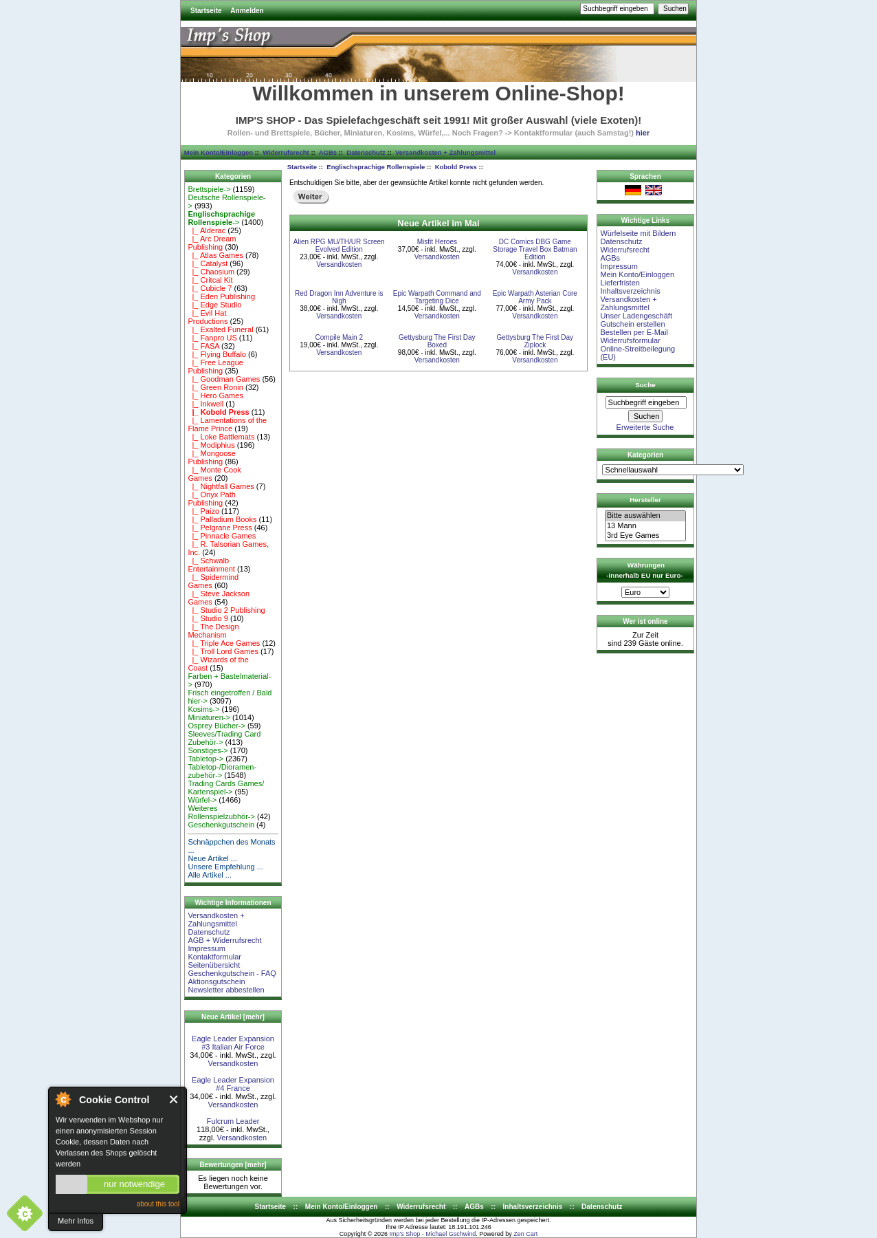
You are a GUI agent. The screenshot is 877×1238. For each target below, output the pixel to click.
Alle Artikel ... (210, 875)
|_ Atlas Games (215, 255)
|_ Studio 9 (208, 618)
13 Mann (645, 526)
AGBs (328, 152)
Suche (645, 385)
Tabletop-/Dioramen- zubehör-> (222, 771)
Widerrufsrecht (286, 152)
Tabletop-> (205, 758)
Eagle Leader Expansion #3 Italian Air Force (233, 1042)
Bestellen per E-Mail (633, 332)
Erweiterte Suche (645, 427)
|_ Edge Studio (214, 305)
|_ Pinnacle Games (222, 536)
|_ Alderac (206, 230)
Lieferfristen (619, 283)
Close (174, 1099)
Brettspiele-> (209, 189)
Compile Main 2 (339, 337)
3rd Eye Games (645, 536)
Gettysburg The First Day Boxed (437, 341)
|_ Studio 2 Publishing (226, 610)
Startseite (206, 10)
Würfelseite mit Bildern (638, 233)
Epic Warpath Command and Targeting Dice (437, 297)
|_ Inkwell (205, 404)
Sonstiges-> (207, 750)
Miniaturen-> (209, 717)
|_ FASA (203, 346)
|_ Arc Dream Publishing (212, 243)
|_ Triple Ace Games (224, 643)
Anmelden (246, 10)
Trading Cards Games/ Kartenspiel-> (226, 787)
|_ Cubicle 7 (210, 288)
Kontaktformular (214, 957)
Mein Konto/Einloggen (218, 152)
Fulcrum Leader (232, 1121)
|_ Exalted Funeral (220, 329)
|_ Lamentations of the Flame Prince (227, 424)
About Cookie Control (62, 1099)
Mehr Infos (75, 1221)
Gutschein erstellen (632, 324)
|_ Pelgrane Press (220, 527)
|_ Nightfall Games (221, 486)
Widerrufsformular (630, 340)
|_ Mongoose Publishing (212, 457)
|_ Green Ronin (215, 387)
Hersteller (645, 499)
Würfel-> (202, 800)
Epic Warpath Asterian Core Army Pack (535, 297)
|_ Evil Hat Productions (207, 317)
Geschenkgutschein (221, 825)
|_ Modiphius (211, 445)
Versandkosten (233, 1063)
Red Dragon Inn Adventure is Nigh (339, 297)
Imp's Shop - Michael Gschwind (432, 1233)
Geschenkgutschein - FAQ (232, 973)
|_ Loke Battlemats (221, 437)
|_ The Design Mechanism (213, 630)
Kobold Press (456, 167)
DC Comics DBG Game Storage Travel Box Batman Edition (535, 249)
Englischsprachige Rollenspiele (375, 167)
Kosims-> (203, 709)
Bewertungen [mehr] (232, 1165)
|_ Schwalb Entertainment (211, 564)
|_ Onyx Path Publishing (212, 498)
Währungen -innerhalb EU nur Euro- (644, 570)
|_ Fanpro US (212, 338)
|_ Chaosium (211, 272)
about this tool (158, 1204)
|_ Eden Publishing (221, 296)
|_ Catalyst (207, 263)
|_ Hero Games (215, 395)
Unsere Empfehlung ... (225, 866)
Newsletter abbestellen (226, 990)
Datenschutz (365, 152)
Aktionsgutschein (216, 981)
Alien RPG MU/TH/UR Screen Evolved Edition (339, 245)
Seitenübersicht (214, 965)
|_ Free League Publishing (215, 366)
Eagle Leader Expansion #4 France (233, 1084)
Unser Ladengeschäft (636, 316)
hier (643, 133)
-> (221, 218)
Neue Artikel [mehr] (233, 1017)
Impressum (206, 948)
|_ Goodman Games (224, 379)
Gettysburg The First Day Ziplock (535, 341)
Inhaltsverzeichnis (630, 291)
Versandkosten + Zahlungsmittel (445, 152)
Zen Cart (525, 1233)
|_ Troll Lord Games (223, 651)
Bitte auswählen (645, 516)
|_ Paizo (203, 511)
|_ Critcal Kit (210, 280)
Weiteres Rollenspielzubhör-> (221, 812)
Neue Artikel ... (212, 858)
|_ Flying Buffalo (217, 354)
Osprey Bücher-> (216, 725)
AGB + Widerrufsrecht (224, 940)
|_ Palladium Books (222, 519)
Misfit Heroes (437, 242)
